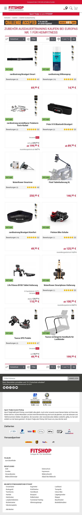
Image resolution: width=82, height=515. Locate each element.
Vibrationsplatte (11, 505)
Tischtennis (9, 492)
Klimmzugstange (36, 502)
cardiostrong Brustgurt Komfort (22, 232)
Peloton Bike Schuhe (59, 232)
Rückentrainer (10, 502)
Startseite (7, 18)
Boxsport (33, 495)
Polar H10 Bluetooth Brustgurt (59, 124)
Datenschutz (46, 469)
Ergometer (33, 487)
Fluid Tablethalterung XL (59, 182)
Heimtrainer (10, 497)
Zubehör (14, 18)
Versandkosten (10, 474)
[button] (73, 39)
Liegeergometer (60, 495)
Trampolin (58, 489)
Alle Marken (10, 509)
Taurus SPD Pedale (22, 338)
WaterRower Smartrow (22, 182)
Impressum (45, 471)
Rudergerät (9, 489)
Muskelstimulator (60, 502)
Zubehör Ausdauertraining (27, 18)
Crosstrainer (10, 487)
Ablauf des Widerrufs (49, 477)
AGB (6, 469)
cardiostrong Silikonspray (59, 74)
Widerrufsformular (11, 477)
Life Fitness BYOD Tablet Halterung (22, 285)
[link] (4, 388)
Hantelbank (34, 492)
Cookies (7, 471)
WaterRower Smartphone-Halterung (59, 285)
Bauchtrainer (59, 500)
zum (10, 460)
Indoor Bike (58, 492)
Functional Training (36, 500)
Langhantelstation (12, 500)
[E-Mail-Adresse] (35, 378)
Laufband (58, 487)
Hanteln (8, 495)
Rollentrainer (34, 497)
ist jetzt (41, 14)
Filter (33, 39)
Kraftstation (34, 489)
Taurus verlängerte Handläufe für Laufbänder (59, 338)
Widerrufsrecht (47, 474)
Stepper (57, 497)
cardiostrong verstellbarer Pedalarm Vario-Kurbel (22, 124)
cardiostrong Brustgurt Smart (22, 74)
